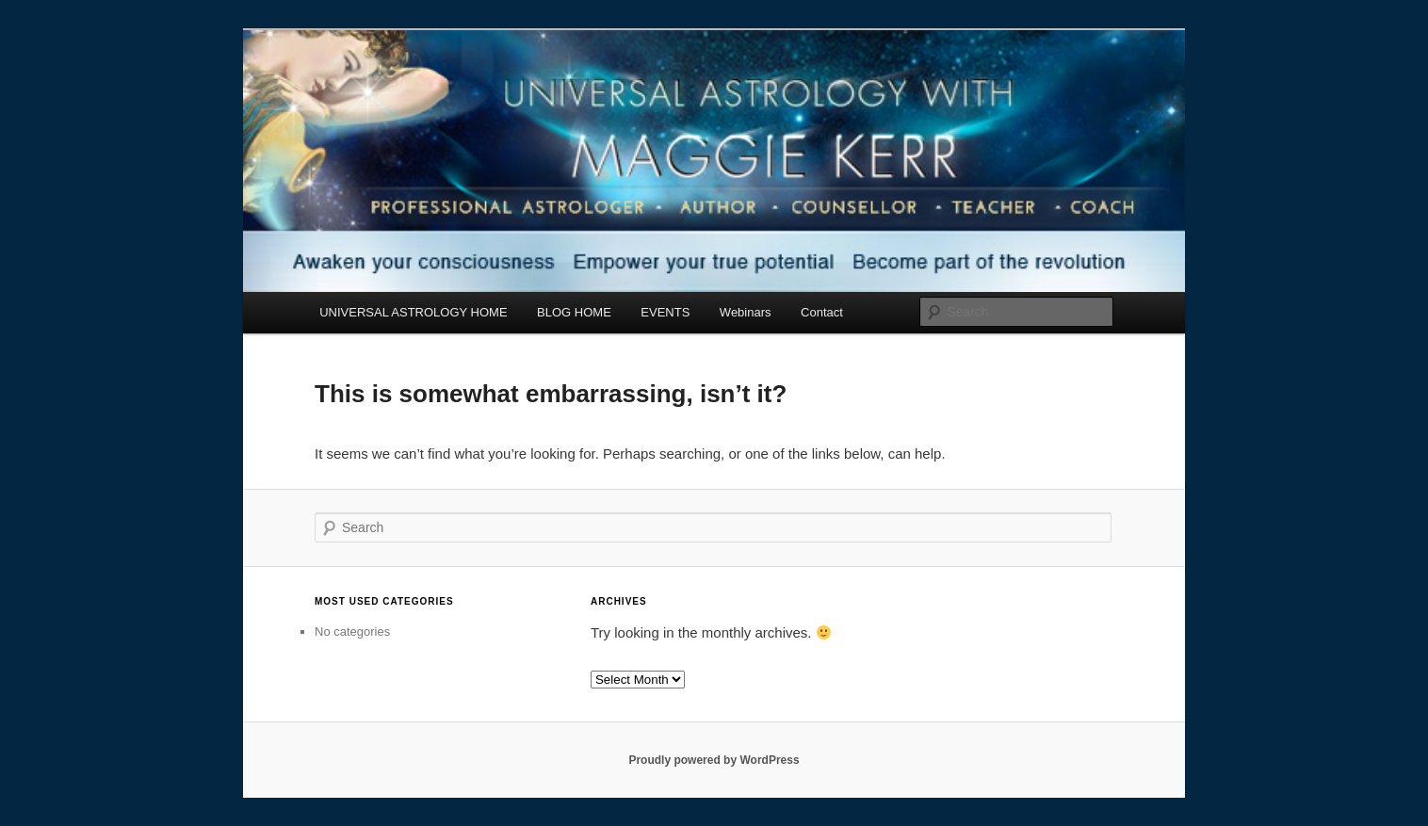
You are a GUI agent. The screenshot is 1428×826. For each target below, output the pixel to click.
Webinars (745, 312)
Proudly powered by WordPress (713, 760)
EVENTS (665, 312)
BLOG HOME (574, 312)
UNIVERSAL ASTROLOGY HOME (413, 312)
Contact (822, 312)
